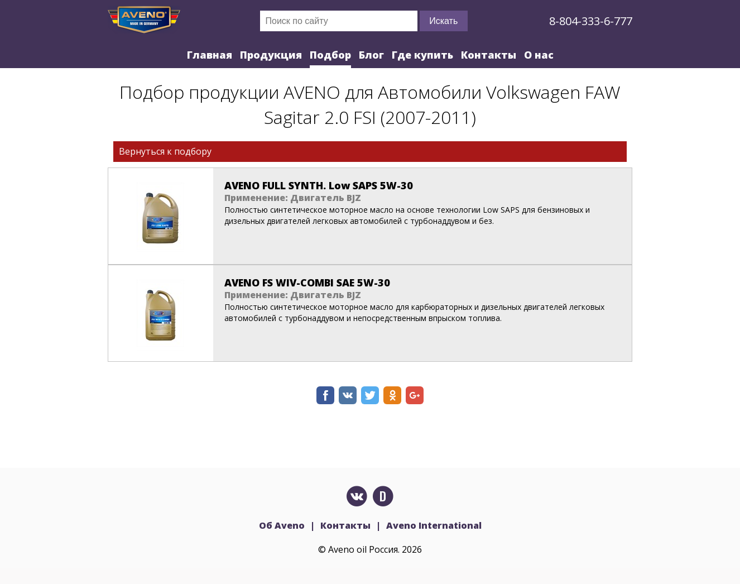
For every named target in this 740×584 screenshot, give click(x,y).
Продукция (271, 54)
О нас (539, 54)
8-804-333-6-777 (590, 20)
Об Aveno (282, 525)
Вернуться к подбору (165, 151)
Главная (209, 54)
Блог (371, 54)
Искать (443, 21)
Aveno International (434, 525)
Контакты (488, 54)
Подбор (330, 54)
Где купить (422, 54)
